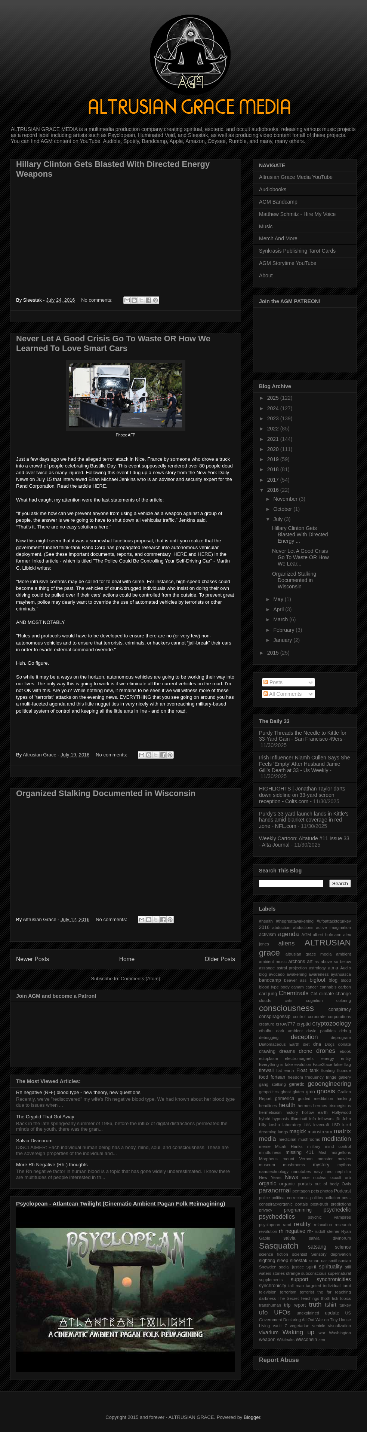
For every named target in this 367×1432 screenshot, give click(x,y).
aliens (286, 943)
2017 (273, 480)
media (267, 1138)
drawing (267, 1051)
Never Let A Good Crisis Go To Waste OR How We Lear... (300, 557)
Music (266, 226)
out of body (327, 1184)
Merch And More (278, 238)
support (299, 1279)
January (283, 640)
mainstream (320, 1131)
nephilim (343, 1171)
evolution (302, 1064)
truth (315, 1304)
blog (333, 980)
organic (267, 1183)
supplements (271, 1279)
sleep (282, 1260)
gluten (298, 1092)
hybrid (264, 1118)
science (343, 1247)
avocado (276, 974)
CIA (314, 993)
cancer (311, 987)
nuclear (320, 1177)
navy (318, 1171)
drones (325, 1050)
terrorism (288, 1292)
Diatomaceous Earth (279, 1044)
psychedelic (337, 1210)
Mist (322, 1152)
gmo (310, 1091)
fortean (278, 1077)
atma (333, 968)
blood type (269, 987)
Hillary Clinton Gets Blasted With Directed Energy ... (300, 534)
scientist (299, 1254)
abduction (281, 927)
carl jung (268, 993)
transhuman (270, 1305)
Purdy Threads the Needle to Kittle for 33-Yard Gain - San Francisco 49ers (302, 736)
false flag (342, 1064)
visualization (339, 1325)
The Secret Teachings (298, 1298)
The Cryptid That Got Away (45, 1116)
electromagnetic (299, 1058)
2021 (273, 439)
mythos (344, 1165)
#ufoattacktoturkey (334, 921)
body (285, 987)
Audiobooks (272, 189)
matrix (342, 1131)
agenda (288, 934)
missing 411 (300, 1152)
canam (297, 987)
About (266, 275)
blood (346, 980)
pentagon (301, 1191)
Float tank (307, 1070)
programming (298, 1210)
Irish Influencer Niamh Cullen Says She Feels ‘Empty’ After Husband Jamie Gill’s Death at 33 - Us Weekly (304, 764)
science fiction (273, 1254)
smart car (318, 1260)
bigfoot (317, 980)
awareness (319, 974)
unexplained (308, 1313)
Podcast (342, 1191)
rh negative (292, 1231)
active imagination (333, 927)
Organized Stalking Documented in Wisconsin (105, 793)
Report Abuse (279, 1359)
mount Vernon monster (308, 1159)
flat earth (285, 1070)
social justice (291, 1267)
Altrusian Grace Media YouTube (296, 177)
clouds (265, 1000)
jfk (338, 1118)
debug (345, 1031)
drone (305, 1051)
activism (267, 934)
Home (127, 959)
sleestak (298, 1260)
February (284, 630)
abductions (303, 927)
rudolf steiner (327, 1231)
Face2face (322, 1064)
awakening (297, 974)
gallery (345, 1077)
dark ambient (289, 1031)
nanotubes (301, 1171)
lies (307, 1124)
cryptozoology (331, 1023)
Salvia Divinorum (34, 1140)
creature (266, 1024)
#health (266, 921)
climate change (335, 993)
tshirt (330, 1305)
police (264, 1197)
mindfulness (270, 1152)
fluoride (344, 1070)
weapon (267, 1339)
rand (287, 1224)
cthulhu (265, 1031)
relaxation (323, 1224)
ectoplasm (268, 1058)
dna (317, 1044)
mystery (321, 1164)
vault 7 (280, 1325)
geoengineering (329, 1083)
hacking (343, 1098)
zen (321, 1339)
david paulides (321, 1031)
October (283, 509)
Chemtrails (294, 993)
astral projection (292, 968)
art (310, 961)
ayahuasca (341, 974)
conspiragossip (274, 1016)
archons (297, 961)
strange (293, 1273)
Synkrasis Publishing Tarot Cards (297, 251)
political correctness (289, 1197)
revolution (268, 1231)
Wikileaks (285, 1339)
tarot (347, 1285)
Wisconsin (306, 1339)
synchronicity (272, 1285)
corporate (317, 1016)
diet (306, 1044)
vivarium (268, 1332)
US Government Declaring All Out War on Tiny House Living (305, 1319)
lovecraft (321, 1124)
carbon (344, 987)
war (321, 1333)
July (278, 519)
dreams (287, 1051)
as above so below (332, 961)
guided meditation (315, 1098)
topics (345, 1298)
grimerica (284, 1098)
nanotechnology (274, 1171)
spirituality (330, 1267)
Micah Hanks (289, 1146)
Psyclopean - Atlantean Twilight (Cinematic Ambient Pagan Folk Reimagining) (120, 1203)
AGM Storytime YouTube (288, 263)
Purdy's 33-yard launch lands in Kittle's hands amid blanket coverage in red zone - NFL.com (304, 820)
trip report (295, 1305)
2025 (273, 398)
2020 (273, 449)
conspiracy (340, 1009)
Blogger (252, 1417)
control (299, 1016)
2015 (273, 653)
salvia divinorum (330, 1238)
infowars (326, 1118)
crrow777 (285, 1024)
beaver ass (295, 980)
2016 (273, 490)
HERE (99, 486)
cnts (289, 1000)
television (268, 1292)
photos (326, 1191)
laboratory (292, 1124)
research (342, 1224)
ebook (345, 1051)
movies (344, 1159)
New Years (270, 1177)
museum (267, 1165)
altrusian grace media (309, 954)
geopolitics (269, 1092)
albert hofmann (327, 934)
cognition (314, 1000)
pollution (332, 1197)
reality (302, 1224)
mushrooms (294, 1165)
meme (265, 1146)
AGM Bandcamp (278, 202)
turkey (345, 1305)
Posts (273, 682)
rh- (310, 1231)
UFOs (282, 1312)
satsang (317, 1247)
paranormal (275, 1190)
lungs (283, 1132)
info (312, 1118)
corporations (339, 1016)
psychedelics (277, 1216)
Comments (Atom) (140, 978)
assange (267, 968)
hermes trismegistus (332, 1105)
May (278, 599)
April (279, 609)
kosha (274, 1124)
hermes (304, 1105)
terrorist (307, 1292)
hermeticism (270, 1112)
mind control (338, 1146)
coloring (343, 1000)
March (281, 619)
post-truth (319, 1204)
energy (327, 1058)
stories (278, 1273)
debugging (268, 1037)
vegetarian (299, 1325)
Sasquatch (279, 1245)
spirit (311, 1267)
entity (346, 1058)
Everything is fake (276, 1064)
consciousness (286, 1008)
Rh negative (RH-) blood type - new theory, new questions (78, 1092)
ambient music (273, 961)
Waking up (298, 1332)
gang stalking (272, 1084)
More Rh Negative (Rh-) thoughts (51, 1164)
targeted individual (323, 1285)
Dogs (329, 1044)
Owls (346, 1184)
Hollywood (341, 1112)
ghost (286, 1092)
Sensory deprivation (331, 1254)
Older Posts (220, 959)
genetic (296, 1084)
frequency (314, 1077)
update (332, 1313)
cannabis (328, 987)
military (313, 1146)
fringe (331, 1077)
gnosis (326, 1091)
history (292, 1112)
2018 (273, 469)
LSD (335, 1124)
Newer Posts (32, 959)
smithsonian (340, 1260)
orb (348, 1177)
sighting (267, 1260)
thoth (325, 1298)
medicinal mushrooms (299, 1139)
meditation (336, 1138)
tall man (296, 1285)
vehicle (318, 1325)
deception (304, 1037)
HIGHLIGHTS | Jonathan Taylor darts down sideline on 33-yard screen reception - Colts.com (302, 795)
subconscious (314, 1273)
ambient (343, 954)
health (287, 1105)
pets (315, 1191)
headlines (268, 1105)
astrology (317, 968)
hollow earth (314, 1112)
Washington (340, 1333)
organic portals (295, 1183)
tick (335, 1298)
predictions (341, 1204)
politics (316, 1197)
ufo (263, 1312)
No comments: (97, 300)
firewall (266, 1070)
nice (306, 1177)
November (286, 499)
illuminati (299, 1118)
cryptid (304, 1024)
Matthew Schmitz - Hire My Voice (297, 214)
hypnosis (280, 1118)
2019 (273, 459)
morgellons (340, 1152)
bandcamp (270, 980)
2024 (273, 408)
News (291, 1177)
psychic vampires (329, 1217)
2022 (273, 429)
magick (297, 1131)
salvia (289, 1238)
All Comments (282, 694)
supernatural (339, 1273)
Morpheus (268, 1159)
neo (329, 1171)
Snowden (268, 1267)
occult (335, 1177)
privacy (265, 1210)
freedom (295, 1077)
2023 (273, 418)
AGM (306, 934)
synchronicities (334, 1279)
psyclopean (269, 1224)
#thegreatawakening (295, 921)
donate (344, 1044)
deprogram (341, 1037)
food (263, 1077)
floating (327, 1070)
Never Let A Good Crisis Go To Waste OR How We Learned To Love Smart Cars (113, 343)
